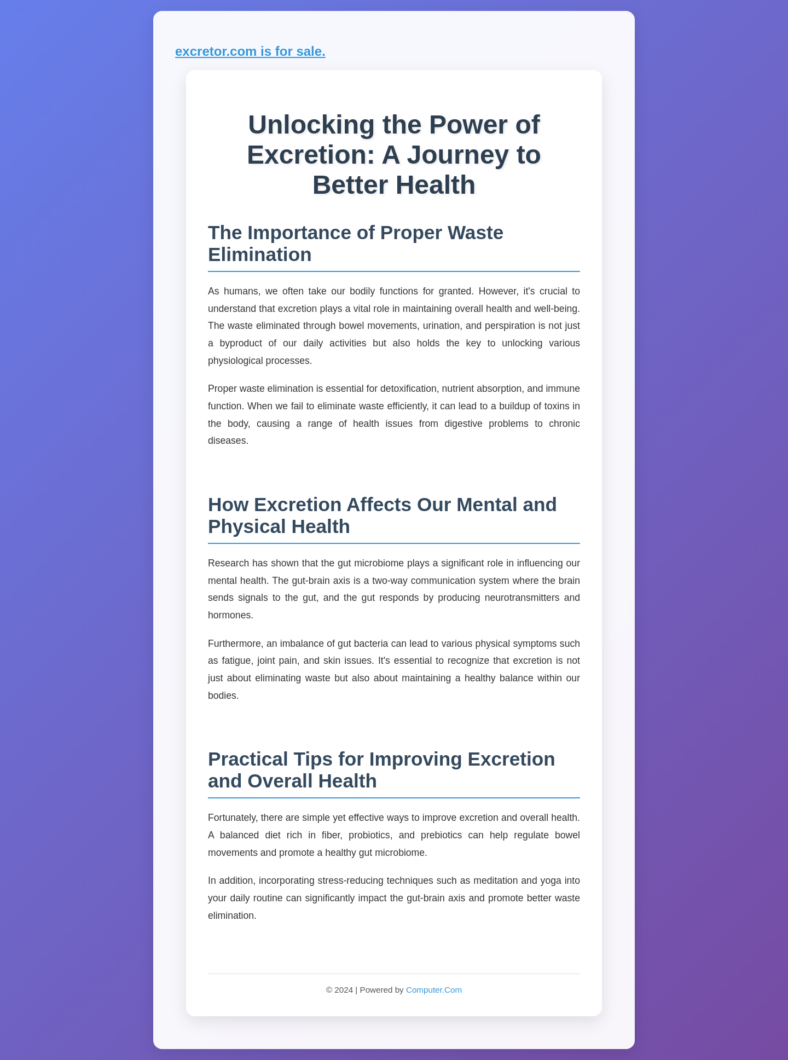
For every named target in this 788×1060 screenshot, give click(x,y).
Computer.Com (434, 989)
